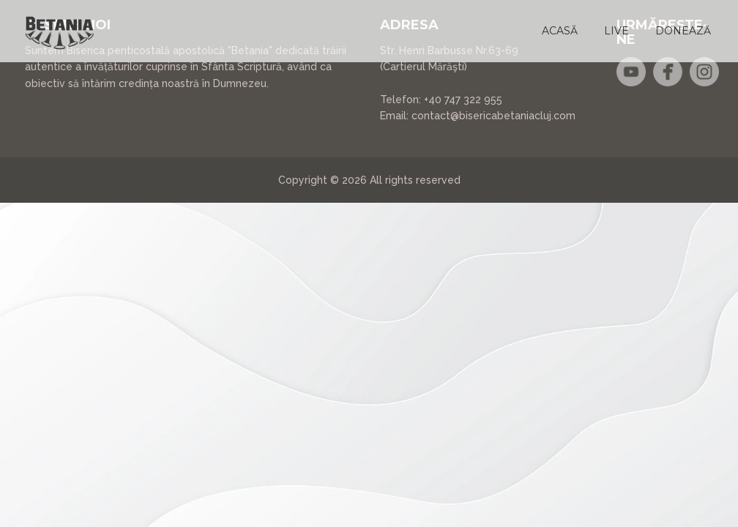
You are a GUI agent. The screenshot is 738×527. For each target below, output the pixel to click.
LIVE (616, 30)
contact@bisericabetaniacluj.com (493, 116)
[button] (560, 30)
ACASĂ (560, 30)
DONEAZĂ (683, 30)
